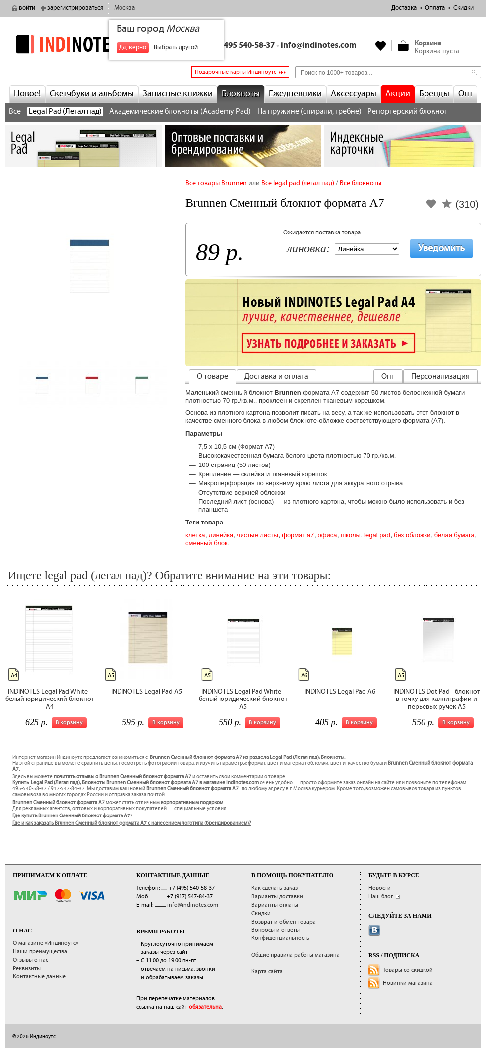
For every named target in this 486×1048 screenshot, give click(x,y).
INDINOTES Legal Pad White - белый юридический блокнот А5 (243, 699)
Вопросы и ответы (275, 930)
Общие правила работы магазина (295, 955)
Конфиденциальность (280, 938)
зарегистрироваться (75, 8)
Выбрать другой (176, 47)
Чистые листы (257, 535)
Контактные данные (39, 976)
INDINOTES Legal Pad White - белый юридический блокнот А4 (49, 699)
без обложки (412, 535)
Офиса (327, 535)
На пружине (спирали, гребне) (309, 111)
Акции (397, 94)
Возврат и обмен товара (283, 922)
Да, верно (132, 47)
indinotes (83, 44)
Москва (124, 8)
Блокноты (241, 94)
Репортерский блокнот (407, 111)
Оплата (435, 8)
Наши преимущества (40, 951)
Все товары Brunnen (216, 183)
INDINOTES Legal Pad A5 (146, 692)
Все (15, 111)
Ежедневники (295, 94)
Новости (379, 888)
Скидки (463, 8)
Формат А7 (298, 535)
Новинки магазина (408, 983)
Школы (351, 535)
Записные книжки (178, 94)
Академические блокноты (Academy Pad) (180, 111)
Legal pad (377, 535)
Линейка (221, 535)
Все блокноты (360, 183)
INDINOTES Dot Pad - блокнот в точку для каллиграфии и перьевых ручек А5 (436, 699)
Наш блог (380, 896)
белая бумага (454, 535)
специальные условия (200, 809)
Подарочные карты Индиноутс (235, 72)
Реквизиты (27, 968)
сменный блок (206, 543)
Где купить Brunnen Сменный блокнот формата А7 (71, 816)
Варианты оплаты (274, 905)
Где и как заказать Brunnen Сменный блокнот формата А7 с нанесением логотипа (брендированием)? (131, 823)
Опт (465, 94)
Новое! (27, 94)
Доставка (404, 8)
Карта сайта (267, 971)
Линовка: (308, 249)
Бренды (434, 94)
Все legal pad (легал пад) (297, 183)
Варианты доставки (277, 896)
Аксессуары (353, 94)
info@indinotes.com (319, 45)
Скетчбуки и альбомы (92, 94)
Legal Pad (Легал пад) (65, 111)
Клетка (195, 535)
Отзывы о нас (30, 960)
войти (27, 8)
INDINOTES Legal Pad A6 (339, 692)
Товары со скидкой (408, 970)
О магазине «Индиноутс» (45, 943)
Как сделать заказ (274, 888)
